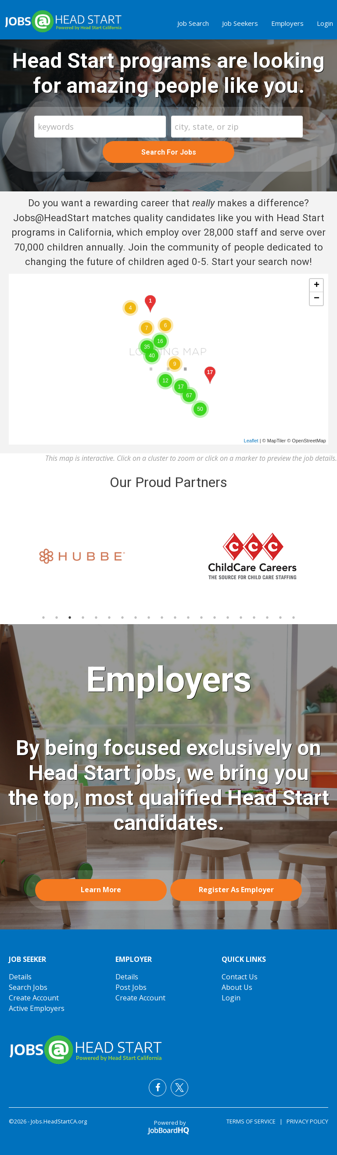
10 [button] (162, 617)
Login (325, 23)
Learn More (101, 889)
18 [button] (267, 617)
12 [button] (188, 617)
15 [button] (227, 617)
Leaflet (251, 440)
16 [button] (241, 617)
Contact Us (240, 977)
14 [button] (214, 617)
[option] (84, 556)
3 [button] (69, 617)
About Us (237, 987)
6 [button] (109, 617)
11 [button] (175, 617)
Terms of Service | (254, 1121)
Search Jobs (28, 987)
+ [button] (316, 285)
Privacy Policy (305, 1121)
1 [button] (43, 617)
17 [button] (254, 617)
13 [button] (201, 617)
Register (236, 889)
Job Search (193, 23)
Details (20, 977)
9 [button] (148, 617)
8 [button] (135, 617)
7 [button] (122, 617)
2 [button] (56, 617)
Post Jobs (131, 987)
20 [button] (293, 617)
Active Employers (37, 1008)
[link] (84, 556)
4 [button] (83, 617)
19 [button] (280, 617)
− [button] (316, 298)
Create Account (34, 998)
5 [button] (96, 617)
